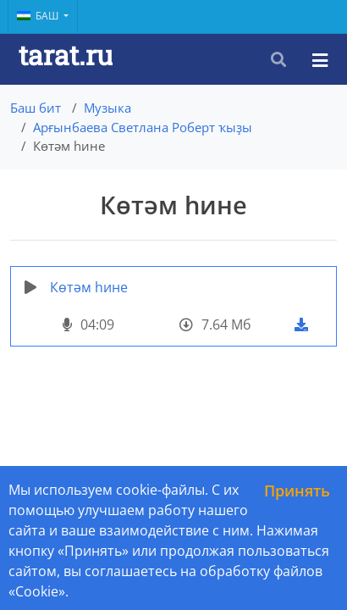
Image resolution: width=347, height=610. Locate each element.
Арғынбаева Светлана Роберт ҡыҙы (142, 127)
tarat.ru (66, 54)
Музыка (107, 107)
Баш (39, 15)
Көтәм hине (89, 287)
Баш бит (35, 107)
